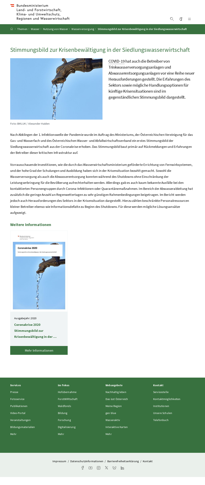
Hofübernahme (67, 400)
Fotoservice (17, 407)
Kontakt (148, 469)
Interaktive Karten (117, 435)
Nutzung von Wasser (55, 37)
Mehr (13, 442)
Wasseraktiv (113, 428)
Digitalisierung (66, 435)
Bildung (62, 421)
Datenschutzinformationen (87, 469)
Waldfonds (64, 414)
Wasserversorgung (82, 37)
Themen (22, 37)
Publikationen (18, 414)
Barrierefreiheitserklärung (123, 469)
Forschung (64, 428)
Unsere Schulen (162, 421)
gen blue (111, 421)
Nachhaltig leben (116, 400)
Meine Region (114, 414)
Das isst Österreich (117, 407)
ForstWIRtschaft (67, 407)
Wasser (35, 37)
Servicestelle (161, 400)
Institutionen (161, 414)
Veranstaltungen (20, 428)
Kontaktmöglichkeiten (167, 407)
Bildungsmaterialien (22, 435)
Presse (14, 400)
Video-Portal (17, 421)
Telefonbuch (161, 428)
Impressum (59, 469)
